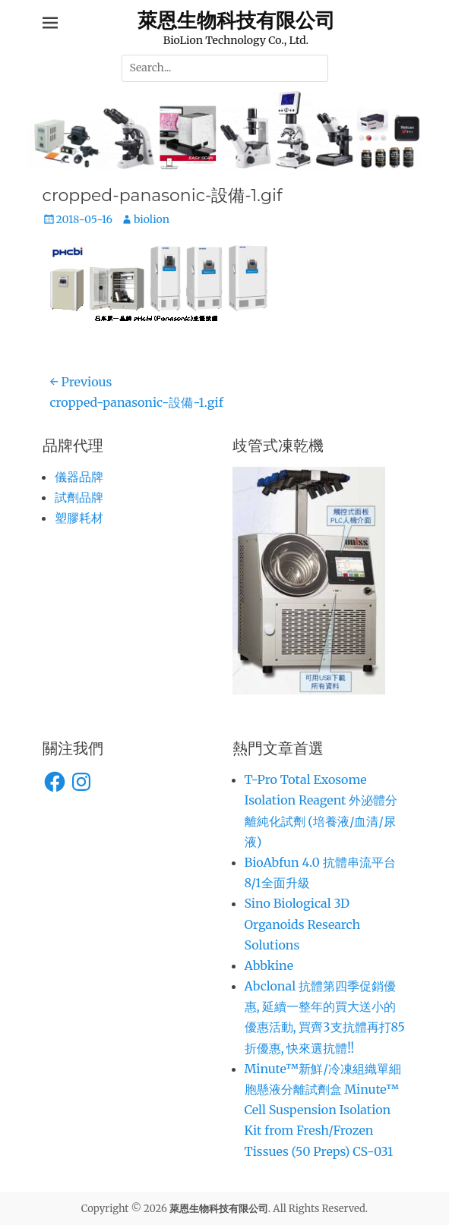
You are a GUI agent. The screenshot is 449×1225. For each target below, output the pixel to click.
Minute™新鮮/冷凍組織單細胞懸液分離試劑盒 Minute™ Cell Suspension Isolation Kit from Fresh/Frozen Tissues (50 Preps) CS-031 (323, 1110)
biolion (151, 219)
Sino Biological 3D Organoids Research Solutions (302, 924)
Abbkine (269, 965)
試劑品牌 (79, 497)
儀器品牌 (79, 476)
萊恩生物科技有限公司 (236, 20)
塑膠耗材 (79, 517)
